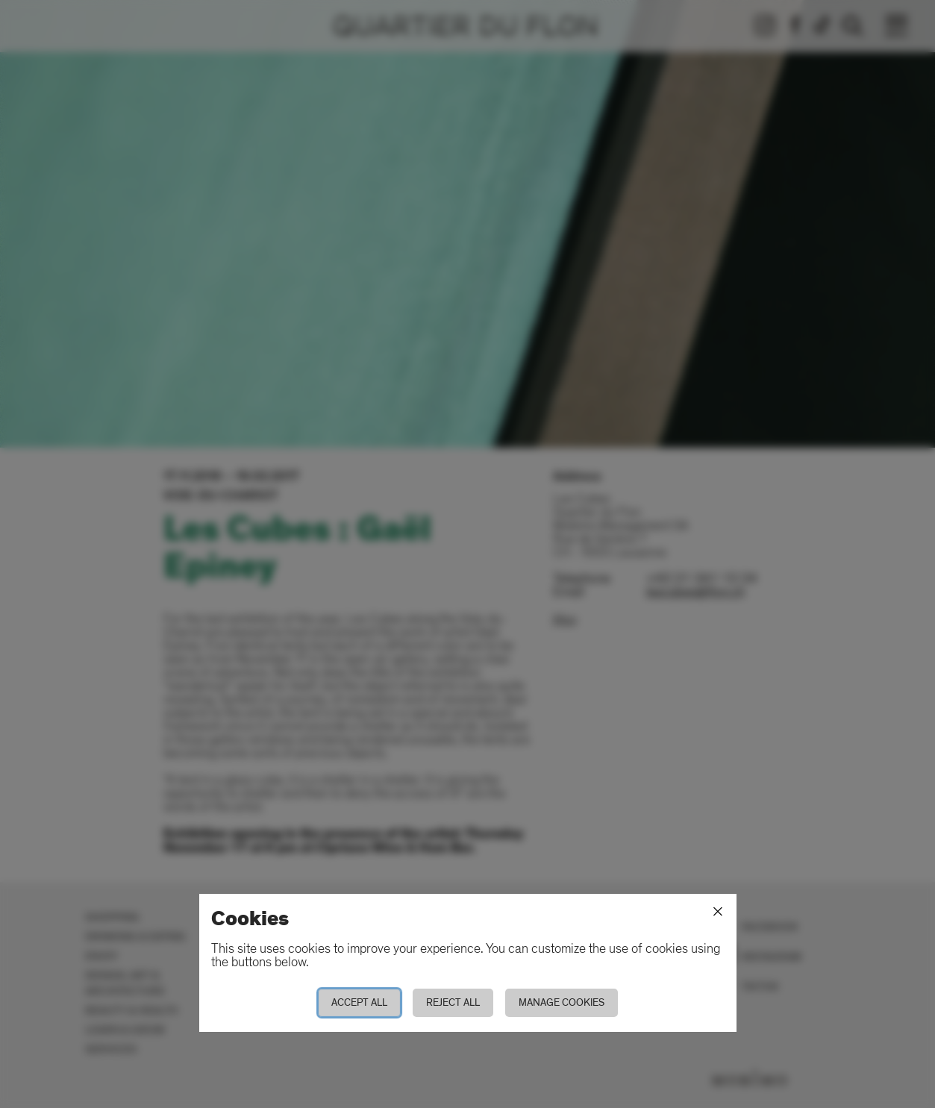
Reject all (453, 1002)
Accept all (359, 1002)
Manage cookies (561, 1002)
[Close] (718, 911)
